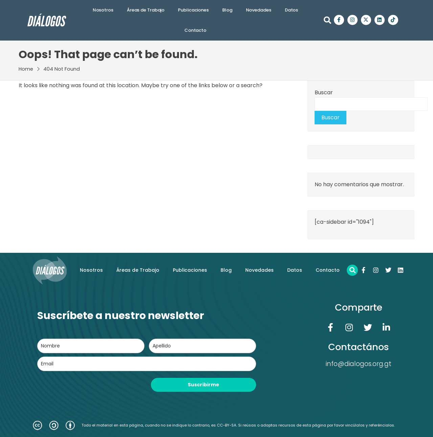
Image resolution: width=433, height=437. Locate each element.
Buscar (324, 92)
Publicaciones (193, 10)
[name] (90, 346)
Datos (291, 10)
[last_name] (202, 346)
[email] (146, 364)
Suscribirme (203, 384)
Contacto (195, 30)
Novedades (258, 10)
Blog (227, 10)
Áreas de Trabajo (145, 10)
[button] (327, 20)
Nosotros (103, 10)
